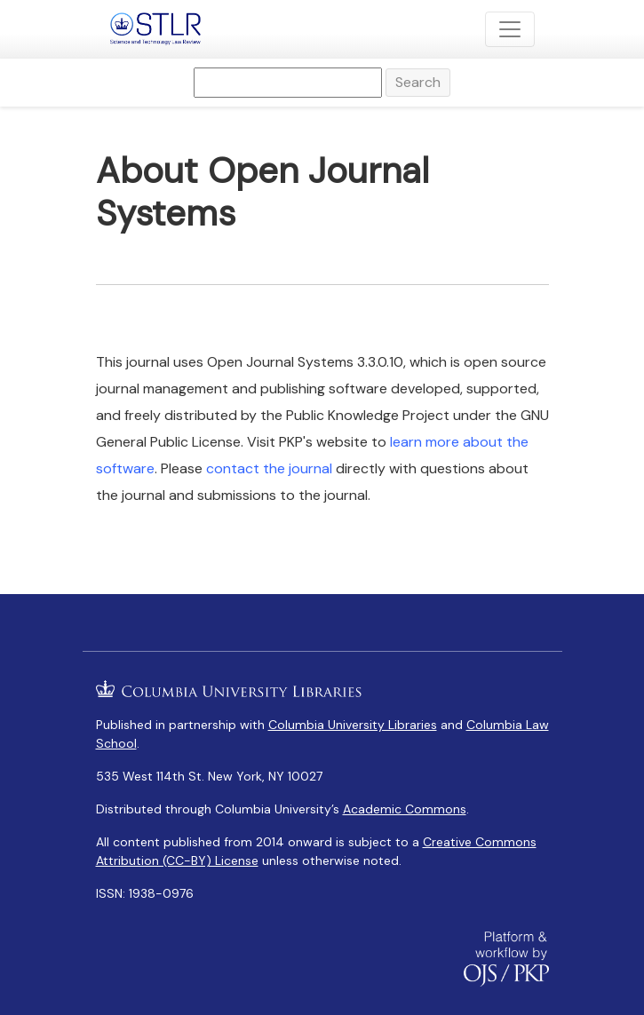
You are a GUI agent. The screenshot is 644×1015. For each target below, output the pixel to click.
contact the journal (269, 468)
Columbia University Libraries (352, 725)
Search (418, 82)
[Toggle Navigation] (510, 29)
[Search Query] (288, 82)
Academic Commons (404, 809)
